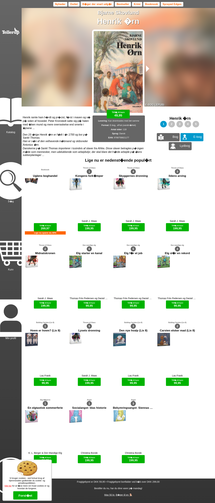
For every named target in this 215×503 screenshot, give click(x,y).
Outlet (74, 4)
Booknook (151, 4)
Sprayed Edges (172, 4)
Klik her (8, 486)
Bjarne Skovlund (118, 12)
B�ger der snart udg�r (97, 4)
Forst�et (25, 495)
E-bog (197, 136)
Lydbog (185, 145)
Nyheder (60, 4)
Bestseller (123, 4)
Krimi (137, 4)
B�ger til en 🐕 (124, 495)
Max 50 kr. (109, 495)
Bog (175, 136)
